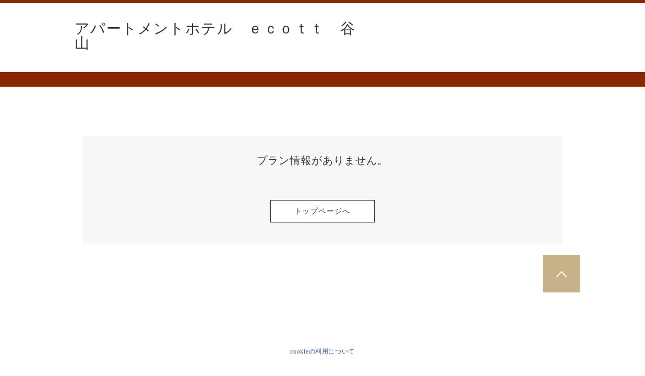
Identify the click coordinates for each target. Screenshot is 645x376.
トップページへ (322, 211)
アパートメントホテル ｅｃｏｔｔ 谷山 (215, 36)
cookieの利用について (322, 351)
